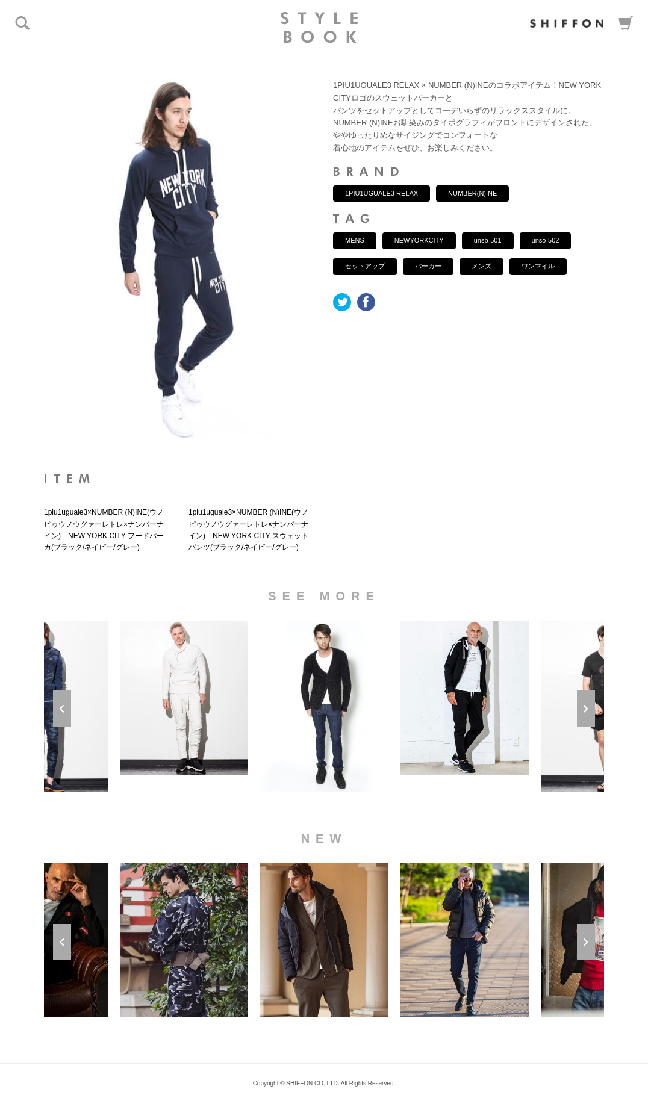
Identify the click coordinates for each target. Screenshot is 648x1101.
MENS (354, 240)
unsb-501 (488, 240)
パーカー (428, 266)
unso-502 (545, 240)
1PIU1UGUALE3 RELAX (381, 193)
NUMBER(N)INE (472, 193)
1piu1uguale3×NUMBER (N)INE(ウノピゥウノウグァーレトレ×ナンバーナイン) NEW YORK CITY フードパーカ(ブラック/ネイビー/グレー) (104, 529)
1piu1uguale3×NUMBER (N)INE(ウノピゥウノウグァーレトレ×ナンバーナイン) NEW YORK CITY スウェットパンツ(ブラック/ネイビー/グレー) (248, 529)
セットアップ (365, 266)
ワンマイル (538, 266)
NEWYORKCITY (419, 240)
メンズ (481, 266)
